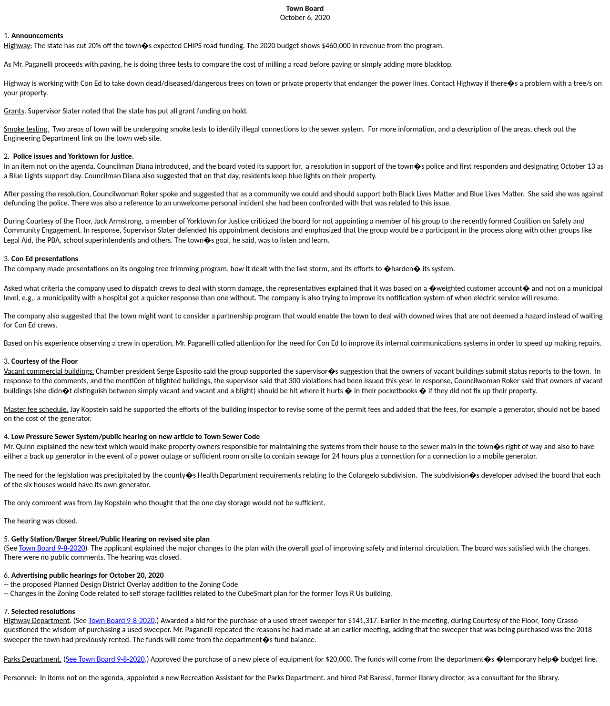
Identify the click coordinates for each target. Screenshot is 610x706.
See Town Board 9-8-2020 (105, 659)
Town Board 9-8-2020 (52, 548)
